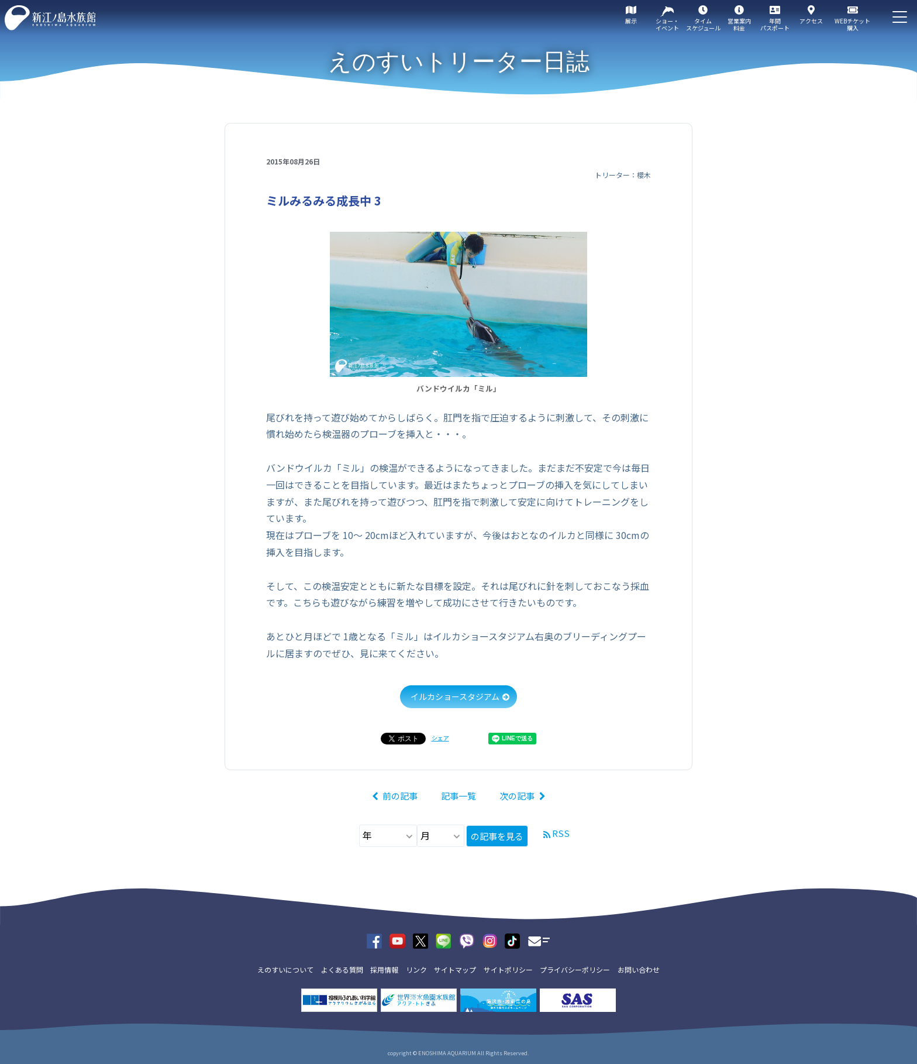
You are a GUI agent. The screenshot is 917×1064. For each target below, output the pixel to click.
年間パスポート (775, 24)
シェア (440, 737)
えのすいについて (285, 969)
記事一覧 (458, 796)
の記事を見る (497, 836)
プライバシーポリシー (575, 969)
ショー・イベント (667, 24)
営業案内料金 (739, 24)
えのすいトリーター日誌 (459, 61)
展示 (631, 20)
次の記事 (517, 796)
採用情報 (384, 969)
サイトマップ (455, 969)
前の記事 (400, 796)
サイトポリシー (508, 969)
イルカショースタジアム (455, 696)
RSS (561, 833)
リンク (416, 969)
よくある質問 (342, 969)
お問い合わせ (639, 969)
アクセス (811, 20)
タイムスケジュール (703, 24)
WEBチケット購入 (852, 24)
